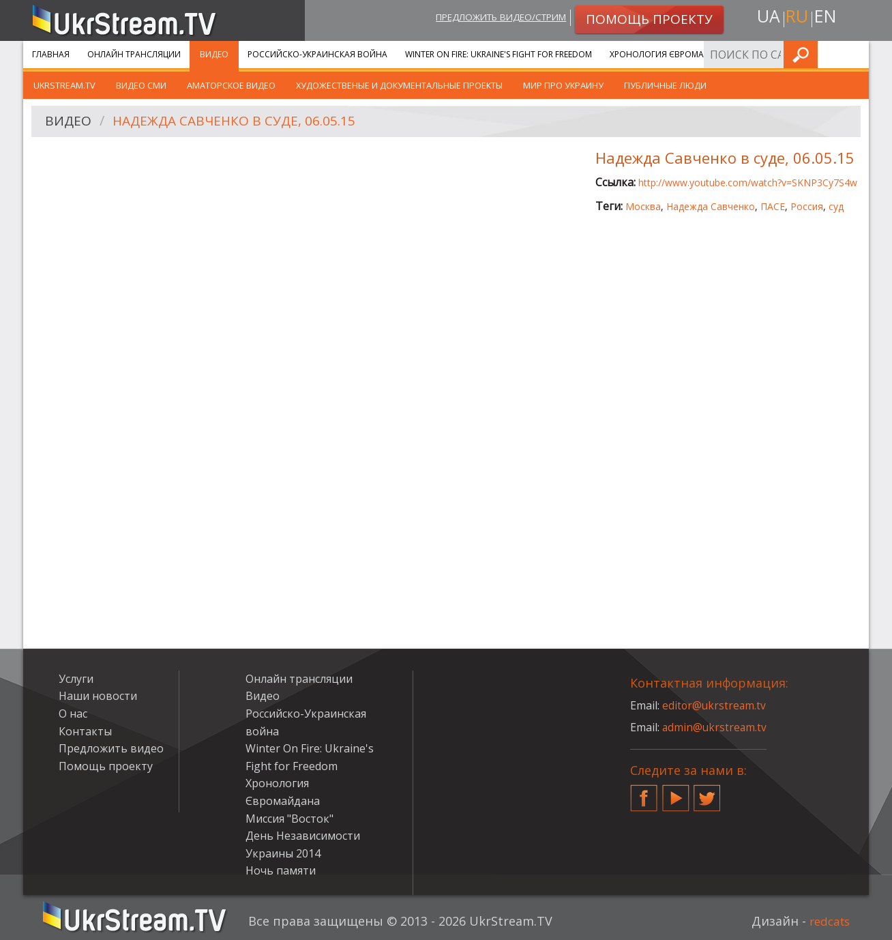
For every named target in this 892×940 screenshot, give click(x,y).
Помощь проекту (106, 766)
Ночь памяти (281, 870)
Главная (51, 54)
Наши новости (98, 695)
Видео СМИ (141, 85)
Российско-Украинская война (317, 54)
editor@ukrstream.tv (715, 705)
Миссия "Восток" (289, 818)
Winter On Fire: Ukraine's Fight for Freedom (498, 54)
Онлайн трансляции (134, 54)
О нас (73, 713)
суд (836, 206)
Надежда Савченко (710, 206)
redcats (827, 921)
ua (766, 18)
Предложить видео (111, 748)
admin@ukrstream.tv (715, 727)
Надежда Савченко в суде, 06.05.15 (239, 122)
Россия (806, 206)
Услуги (766, 54)
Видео (214, 54)
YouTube (675, 792)
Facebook (643, 792)
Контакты (85, 731)
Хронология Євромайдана (671, 54)
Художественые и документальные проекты (399, 85)
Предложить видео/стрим (491, 18)
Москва (643, 206)
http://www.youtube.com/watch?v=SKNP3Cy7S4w (747, 182)
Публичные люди (665, 85)
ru (796, 18)
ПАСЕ (772, 206)
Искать (854, 54)
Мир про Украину (563, 85)
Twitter (707, 792)
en (827, 18)
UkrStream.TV (64, 85)
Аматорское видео (231, 85)
